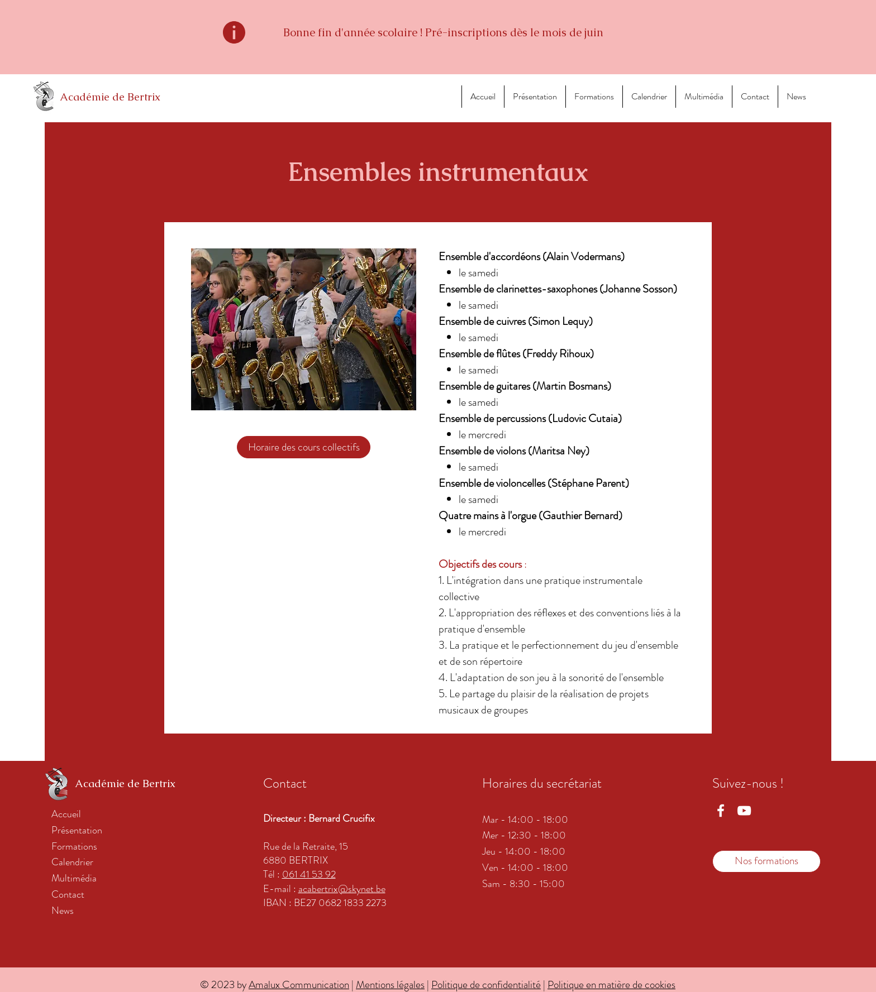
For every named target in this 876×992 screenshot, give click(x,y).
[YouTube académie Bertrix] (744, 810)
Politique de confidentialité (486, 984)
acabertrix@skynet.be (341, 888)
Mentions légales (390, 984)
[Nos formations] (766, 861)
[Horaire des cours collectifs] (303, 447)
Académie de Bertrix (110, 97)
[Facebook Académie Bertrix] (720, 810)
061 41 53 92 (309, 874)
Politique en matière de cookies (611, 984)
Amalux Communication (299, 984)
